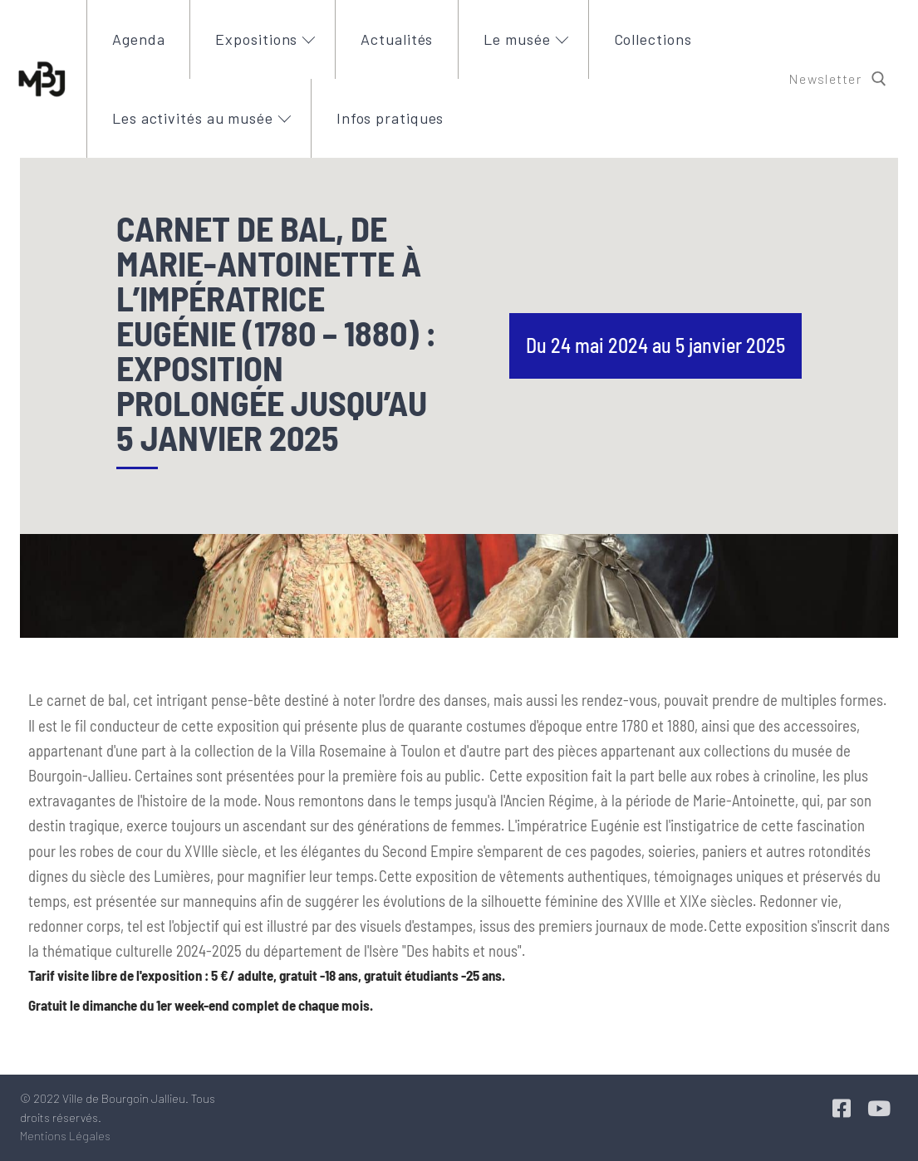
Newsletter (825, 78)
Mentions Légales (65, 1136)
